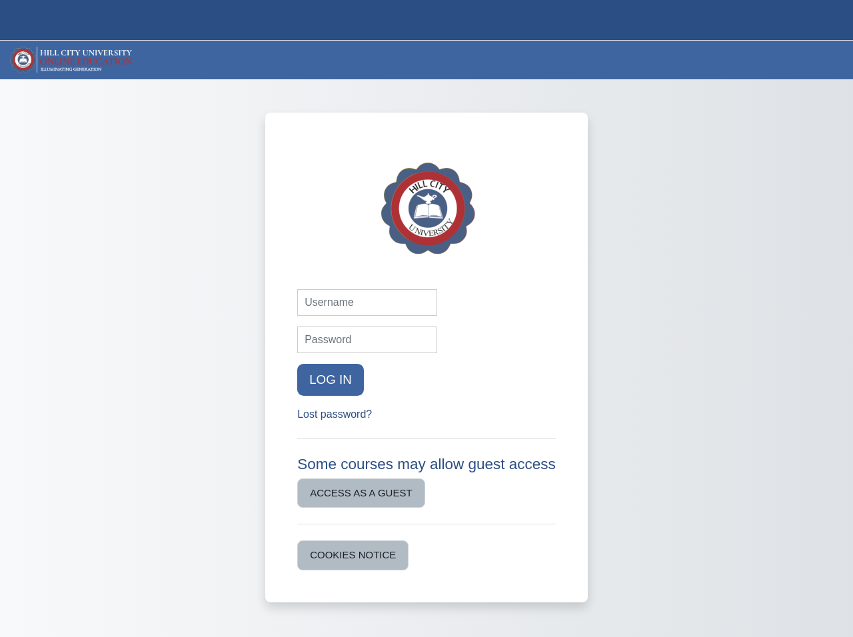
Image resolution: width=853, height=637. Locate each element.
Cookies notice (353, 554)
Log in (330, 379)
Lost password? (334, 414)
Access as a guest (361, 492)
